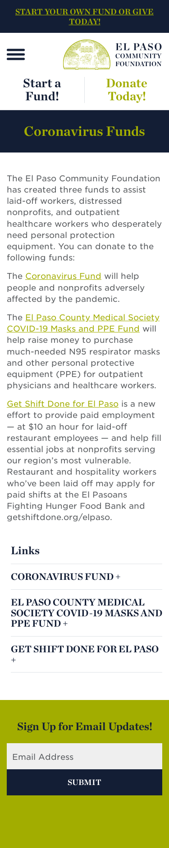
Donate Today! (126, 89)
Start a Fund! (42, 89)
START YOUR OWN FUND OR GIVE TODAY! (84, 16)
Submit (84, 782)
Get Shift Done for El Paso (63, 403)
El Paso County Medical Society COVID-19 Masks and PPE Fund (86, 612)
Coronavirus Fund (63, 276)
